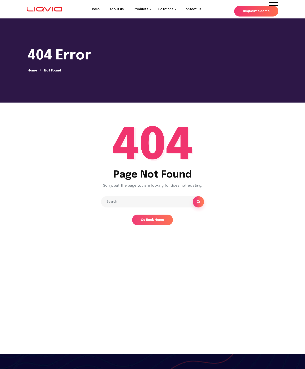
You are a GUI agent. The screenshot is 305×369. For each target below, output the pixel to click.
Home (32, 70)
